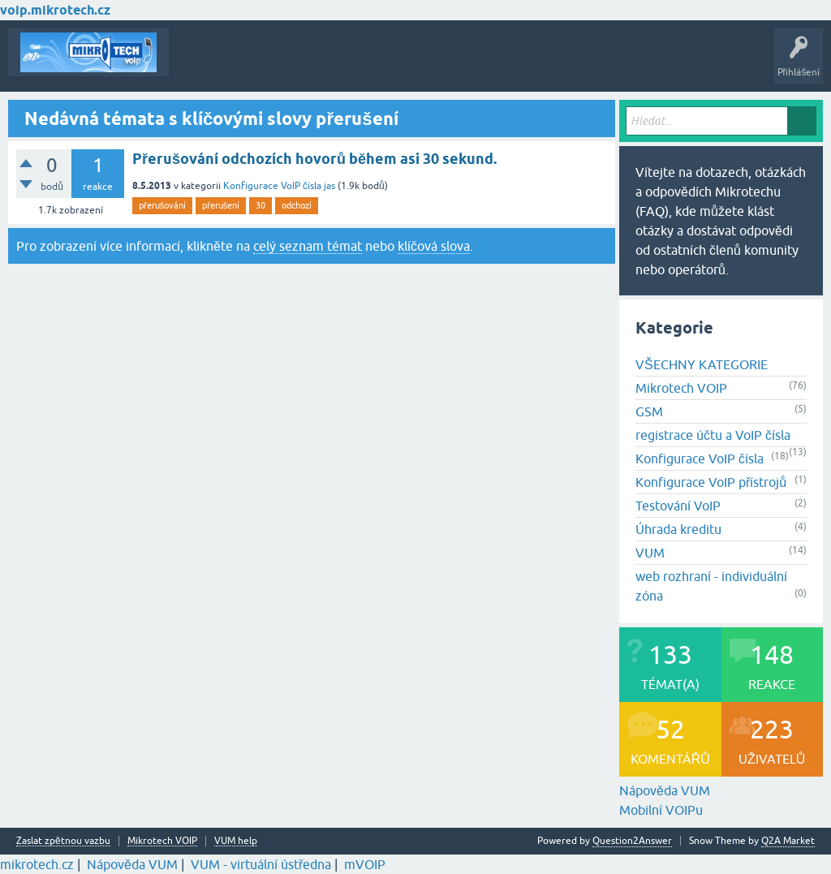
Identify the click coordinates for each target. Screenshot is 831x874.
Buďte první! (259, 64)
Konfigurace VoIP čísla (272, 186)
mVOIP (364, 864)
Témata (198, 64)
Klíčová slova (334, 64)
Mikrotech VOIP (681, 388)
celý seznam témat (307, 246)
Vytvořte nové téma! (490, 64)
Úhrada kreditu (678, 529)
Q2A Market (788, 840)
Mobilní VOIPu (661, 810)
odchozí (297, 205)
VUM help (235, 841)
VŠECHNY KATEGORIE (701, 364)
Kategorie (402, 64)
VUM (650, 552)
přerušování (162, 205)
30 (260, 205)
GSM (649, 411)
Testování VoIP (678, 505)
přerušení (220, 205)
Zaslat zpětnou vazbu (63, 841)
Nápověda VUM (664, 790)
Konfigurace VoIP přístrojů (710, 482)
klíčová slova (434, 246)
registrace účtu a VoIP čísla (712, 435)
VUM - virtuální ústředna (261, 864)
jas (329, 186)
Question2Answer (632, 840)
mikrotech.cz (37, 864)
